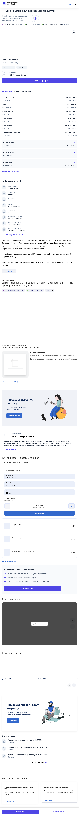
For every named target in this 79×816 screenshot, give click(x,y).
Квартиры (7, 91)
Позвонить (20, 812)
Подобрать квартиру (32, 619)
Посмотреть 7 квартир (11, 171)
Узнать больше (10, 438)
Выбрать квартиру (39, 81)
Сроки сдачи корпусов (12, 235)
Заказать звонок (58, 812)
